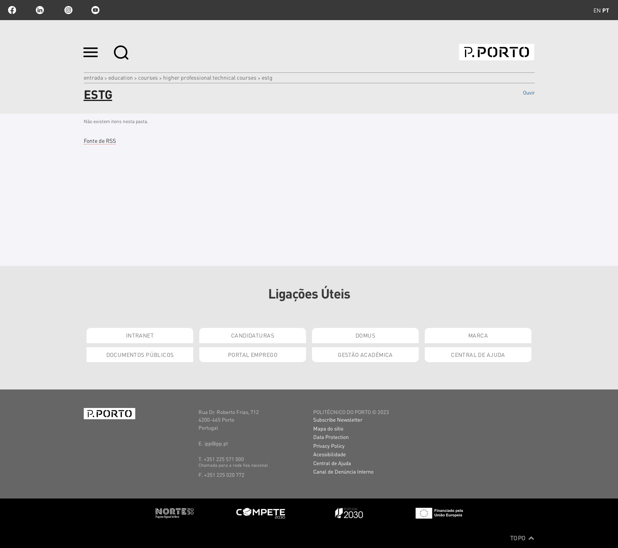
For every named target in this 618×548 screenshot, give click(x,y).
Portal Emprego (252, 354)
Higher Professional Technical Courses (209, 77)
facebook (12, 10)
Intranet (140, 335)
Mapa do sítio (328, 428)
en (597, 10)
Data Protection (331, 436)
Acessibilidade (329, 454)
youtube (95, 10)
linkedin (40, 10)
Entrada (93, 77)
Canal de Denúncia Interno (343, 471)
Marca (478, 335)
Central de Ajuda (478, 354)
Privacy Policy (329, 445)
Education (120, 77)
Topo (522, 538)
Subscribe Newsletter (337, 419)
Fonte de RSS (100, 140)
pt (605, 10)
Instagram (68, 10)
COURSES (148, 77)
